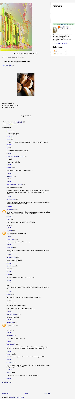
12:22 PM (9, 145)
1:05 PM (9, 351)
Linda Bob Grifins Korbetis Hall (16, 156)
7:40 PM (9, 182)
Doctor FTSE (10, 239)
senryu (16, 124)
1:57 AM (9, 300)
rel (7, 283)
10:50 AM (9, 245)
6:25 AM (9, 216)
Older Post (47, 393)
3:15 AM (9, 320)
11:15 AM (9, 136)
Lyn (8, 148)
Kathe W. (9, 354)
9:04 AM (9, 236)
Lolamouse (10, 247)
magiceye (9, 176)
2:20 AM (9, 311)
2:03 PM (9, 359)
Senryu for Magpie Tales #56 (16, 61)
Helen (8, 139)
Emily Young (10, 209)
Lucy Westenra (11, 344)
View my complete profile (60, 43)
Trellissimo (10, 335)
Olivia (8, 219)
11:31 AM (9, 254)
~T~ (8, 274)
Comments (58, 54)
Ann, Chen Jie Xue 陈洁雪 (14, 184)
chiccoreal (9, 362)
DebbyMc (9, 167)
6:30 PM (9, 165)
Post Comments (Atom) (17, 397)
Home (26, 393)
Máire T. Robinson (12, 314)
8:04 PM (9, 280)
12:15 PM (9, 369)
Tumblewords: (64, 27)
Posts (56, 51)
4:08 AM (9, 333)
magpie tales (10, 124)
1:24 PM (9, 153)
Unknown (9, 230)
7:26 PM (9, 173)
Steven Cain (10, 322)
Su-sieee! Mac (11, 199)
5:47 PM (9, 271)
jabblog (9, 294)
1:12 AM (9, 291)
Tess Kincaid (10, 266)
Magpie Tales (7, 65)
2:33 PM (9, 378)
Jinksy (8, 131)
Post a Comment (7, 382)
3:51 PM (9, 263)
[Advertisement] (22, 388)
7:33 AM (9, 228)
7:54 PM (9, 196)
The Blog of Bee (11, 257)
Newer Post (5, 393)
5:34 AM (9, 341)
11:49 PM (9, 206)
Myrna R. (9, 372)
